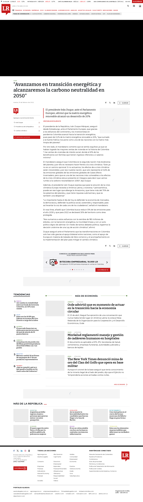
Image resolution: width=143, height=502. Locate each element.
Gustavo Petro (37, 14)
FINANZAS (18, 10)
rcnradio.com (70, 493)
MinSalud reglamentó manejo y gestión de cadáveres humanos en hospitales (96, 336)
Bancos (18, 301)
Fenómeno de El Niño (64, 14)
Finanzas (40, 468)
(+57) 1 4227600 (18, 461)
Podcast (40, 476)
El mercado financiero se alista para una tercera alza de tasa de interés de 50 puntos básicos (27, 331)
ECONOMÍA (27, 10)
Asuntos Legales (42, 457)
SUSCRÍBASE (137, 1)
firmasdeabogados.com (69, 491)
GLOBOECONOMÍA (51, 10)
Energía (75, 14)
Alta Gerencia (58, 454)
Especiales (57, 466)
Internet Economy (43, 473)
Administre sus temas (22, 137)
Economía (33, 426)
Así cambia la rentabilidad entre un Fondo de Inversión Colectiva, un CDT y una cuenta (27, 306)
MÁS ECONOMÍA (119, 384)
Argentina (33, 410)
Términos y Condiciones (96, 464)
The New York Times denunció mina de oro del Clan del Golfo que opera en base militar (95, 362)
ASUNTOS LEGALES (84, 10)
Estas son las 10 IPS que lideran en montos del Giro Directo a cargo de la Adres (27, 318)
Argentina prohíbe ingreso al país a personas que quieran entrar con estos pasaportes (39, 416)
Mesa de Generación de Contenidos (101, 454)
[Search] (128, 6)
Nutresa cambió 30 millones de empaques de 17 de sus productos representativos (27, 357)
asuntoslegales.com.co (20, 491)
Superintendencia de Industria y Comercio (103, 471)
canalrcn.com (59, 493)
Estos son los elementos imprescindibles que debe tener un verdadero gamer (119, 431)
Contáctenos (93, 459)
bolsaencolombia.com (86, 491)
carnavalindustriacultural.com (43, 493)
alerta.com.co (103, 493)
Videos (56, 480)
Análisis (72, 454)
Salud (18, 314)
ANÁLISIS (74, 10)
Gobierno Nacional (50, 14)
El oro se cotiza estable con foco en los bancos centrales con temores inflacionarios (79, 431)
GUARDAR (123, 103)
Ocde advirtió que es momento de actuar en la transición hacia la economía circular (96, 308)
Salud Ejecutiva (75, 476)
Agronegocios (42, 454)
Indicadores (41, 471)
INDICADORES (107, 10)
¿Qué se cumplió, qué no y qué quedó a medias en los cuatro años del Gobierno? (27, 369)
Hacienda (19, 326)
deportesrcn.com (19, 496)
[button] (46, 262)
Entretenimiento (115, 410)
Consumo (40, 461)
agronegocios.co (35, 491)
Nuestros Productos (95, 457)
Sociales (40, 480)
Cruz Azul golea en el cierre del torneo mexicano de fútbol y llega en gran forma (117, 415)
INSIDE (115, 10)
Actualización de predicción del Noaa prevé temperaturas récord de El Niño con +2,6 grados (28, 345)
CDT (104, 14)
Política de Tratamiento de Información (101, 466)
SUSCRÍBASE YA (102, 270)
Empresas (40, 466)
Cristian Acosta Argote (52, 121)
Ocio (71, 473)
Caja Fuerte (57, 457)
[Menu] (13, 10)
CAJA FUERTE (97, 10)
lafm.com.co (93, 493)
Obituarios (57, 473)
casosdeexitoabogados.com (22, 493)
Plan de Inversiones (113, 14)
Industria (19, 354)
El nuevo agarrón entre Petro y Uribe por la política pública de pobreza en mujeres (39, 431)
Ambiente (19, 340)
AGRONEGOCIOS (64, 10)
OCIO (42, 10)
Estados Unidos (84, 14)
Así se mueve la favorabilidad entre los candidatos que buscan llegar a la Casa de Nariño (79, 416)
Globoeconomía (75, 468)
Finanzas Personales (60, 468)
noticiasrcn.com (81, 493)
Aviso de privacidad (95, 461)
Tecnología (113, 426)
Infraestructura (58, 471)
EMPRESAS (35, 10)
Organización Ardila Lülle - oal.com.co (122, 491)
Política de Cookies (95, 468)
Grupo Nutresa (96, 14)
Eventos (72, 466)
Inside (71, 471)
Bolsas (72, 426)
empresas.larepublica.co (51, 491)
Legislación (73, 410)
